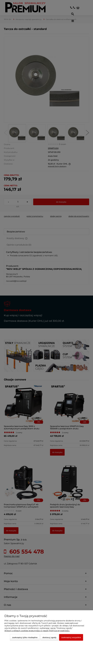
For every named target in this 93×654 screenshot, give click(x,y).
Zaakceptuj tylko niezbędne (24, 637)
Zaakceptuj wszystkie (71, 637)
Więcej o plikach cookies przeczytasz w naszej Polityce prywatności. (37, 630)
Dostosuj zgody (49, 637)
